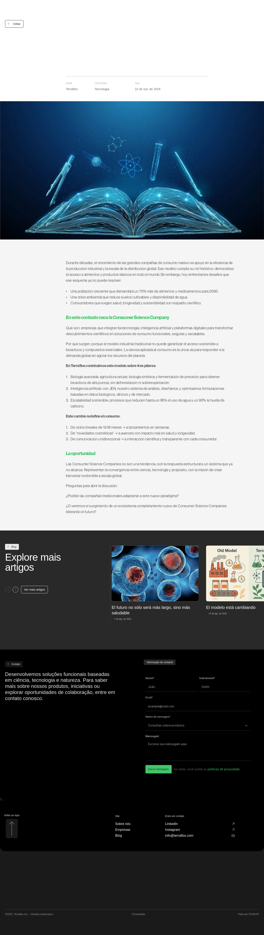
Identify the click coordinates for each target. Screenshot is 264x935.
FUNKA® (253, 914)
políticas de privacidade (224, 769)
